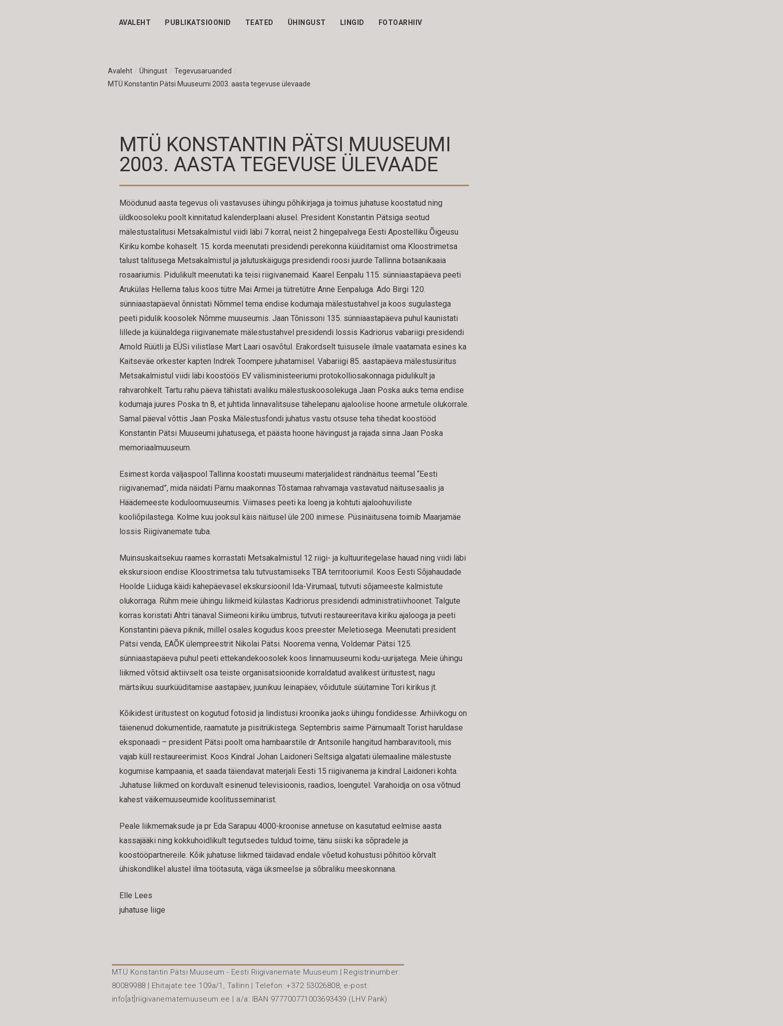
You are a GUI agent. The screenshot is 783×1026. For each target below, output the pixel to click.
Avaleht (135, 22)
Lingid (352, 22)
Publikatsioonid (198, 22)
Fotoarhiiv (400, 22)
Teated (259, 22)
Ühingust (307, 22)
